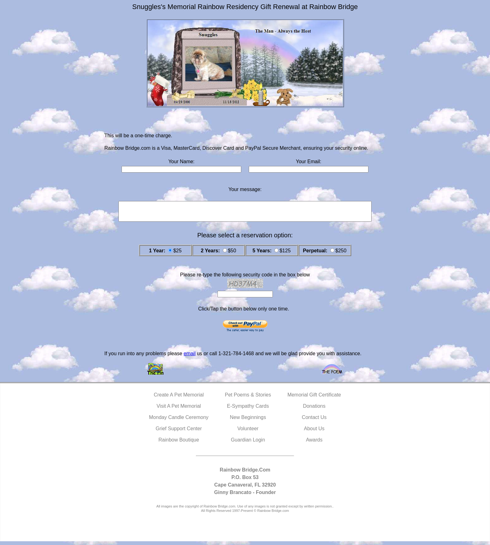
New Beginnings (248, 421)
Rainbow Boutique (178, 443)
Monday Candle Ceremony (178, 421)
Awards (314, 443)
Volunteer (248, 432)
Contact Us (314, 421)
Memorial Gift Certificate (314, 398)
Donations (314, 409)
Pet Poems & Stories (248, 398)
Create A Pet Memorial (179, 398)
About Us (314, 432)
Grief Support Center (179, 432)
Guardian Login (248, 443)
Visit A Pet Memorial (179, 409)
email (189, 357)
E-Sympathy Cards (248, 409)
